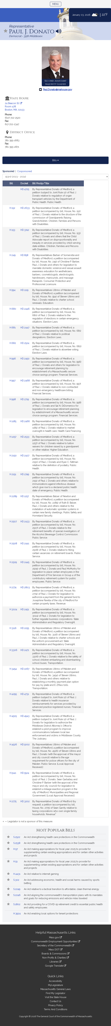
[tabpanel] (55, 497)
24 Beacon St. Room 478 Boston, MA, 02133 (14, 106)
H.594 (13, 290)
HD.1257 (24, 496)
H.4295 (13, 694)
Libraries (55, 961)
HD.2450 (24, 358)
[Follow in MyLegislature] (5, 31)
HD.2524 (24, 343)
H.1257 (13, 437)
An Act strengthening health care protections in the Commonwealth (59, 837)
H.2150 (13, 455)
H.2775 (13, 801)
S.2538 (17, 843)
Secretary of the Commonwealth (55, 945)
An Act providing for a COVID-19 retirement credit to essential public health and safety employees (63, 906)
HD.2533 (24, 437)
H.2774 (13, 587)
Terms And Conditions (55, 1009)
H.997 (13, 380)
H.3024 (14, 609)
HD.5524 (24, 773)
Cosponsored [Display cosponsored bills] (24, 171)
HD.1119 (24, 290)
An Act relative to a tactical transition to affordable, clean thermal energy (61, 889)
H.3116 (13, 628)
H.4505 (13, 716)
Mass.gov (55, 937)
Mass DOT (55, 949)
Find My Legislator (55, 993)
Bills (55, 160)
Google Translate (55, 965)
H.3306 (14, 650)
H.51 (15, 861)
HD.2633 (25, 208)
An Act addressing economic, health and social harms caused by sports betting (61, 881)
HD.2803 (25, 587)
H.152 (13, 208)
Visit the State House (55, 997)
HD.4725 (24, 189)
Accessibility (55, 981)
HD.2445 (24, 562)
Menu (56, 3)
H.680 (13, 309)
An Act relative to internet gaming (41, 874)
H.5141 (13, 773)
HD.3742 (24, 230)
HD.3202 (25, 801)
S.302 (16, 880)
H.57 (15, 849)
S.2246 (17, 895)
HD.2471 (24, 650)
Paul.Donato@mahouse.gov (57, 89)
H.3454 (13, 669)
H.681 (13, 327)
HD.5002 (25, 744)
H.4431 (17, 874)
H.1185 (13, 421)
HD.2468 (25, 380)
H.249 (13, 255)
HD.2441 (24, 543)
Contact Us (55, 1001)
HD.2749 (24, 474)
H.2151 (13, 474)
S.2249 (17, 889)
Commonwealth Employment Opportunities (55, 941)
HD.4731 (24, 694)
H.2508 (14, 543)
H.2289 (14, 496)
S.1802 (17, 904)
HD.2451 (24, 609)
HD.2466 (25, 421)
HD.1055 (24, 628)
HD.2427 (24, 455)
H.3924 (17, 913)
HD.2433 (24, 521)
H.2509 (14, 562)
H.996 (13, 358)
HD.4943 (24, 716)
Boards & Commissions (55, 953)
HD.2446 (25, 309)
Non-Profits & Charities (55, 957)
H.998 (13, 399)
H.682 (13, 343)
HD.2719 (24, 399)
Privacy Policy (55, 1005)
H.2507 (13, 521)
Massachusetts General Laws (55, 989)
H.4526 (14, 744)
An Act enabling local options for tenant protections (51, 913)
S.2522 (17, 837)
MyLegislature (55, 985)
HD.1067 (24, 669)
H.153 (13, 230)
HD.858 (24, 255)
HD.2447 (24, 327)
